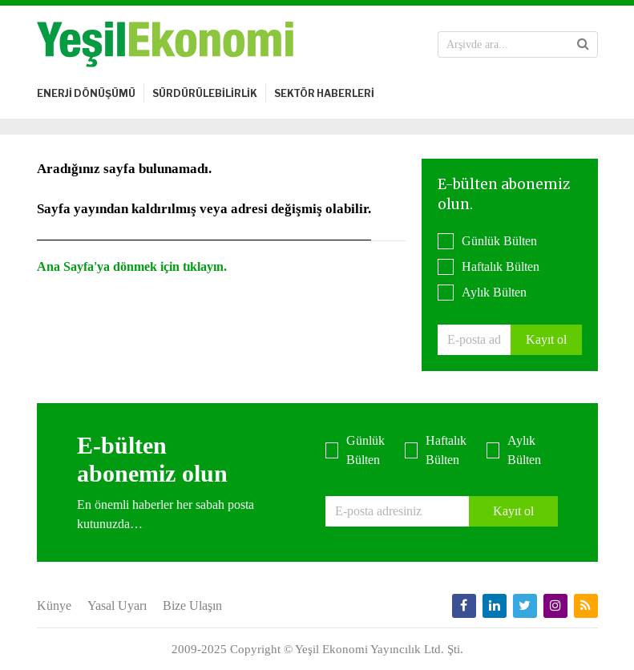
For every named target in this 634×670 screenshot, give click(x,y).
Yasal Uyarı (117, 605)
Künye (54, 605)
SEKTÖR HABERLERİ (324, 93)
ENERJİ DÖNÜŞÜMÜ (86, 93)
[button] (583, 44)
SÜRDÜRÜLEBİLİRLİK (204, 93)
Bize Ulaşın (192, 605)
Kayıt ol (546, 339)
